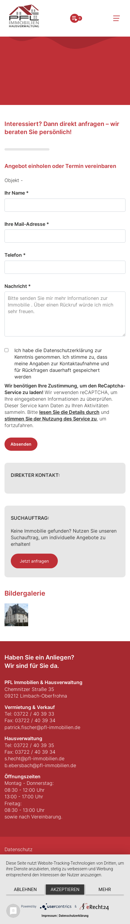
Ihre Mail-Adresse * (26, 224)
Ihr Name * (16, 193)
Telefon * (15, 255)
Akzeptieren (65, 889)
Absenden (20, 444)
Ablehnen (25, 889)
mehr (105, 889)
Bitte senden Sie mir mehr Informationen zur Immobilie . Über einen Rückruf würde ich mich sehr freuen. (65, 314)
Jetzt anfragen (34, 561)
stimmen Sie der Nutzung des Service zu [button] (50, 419)
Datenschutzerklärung (73, 915)
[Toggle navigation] (116, 18)
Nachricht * (17, 286)
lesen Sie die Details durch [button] (69, 412)
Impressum (49, 915)
